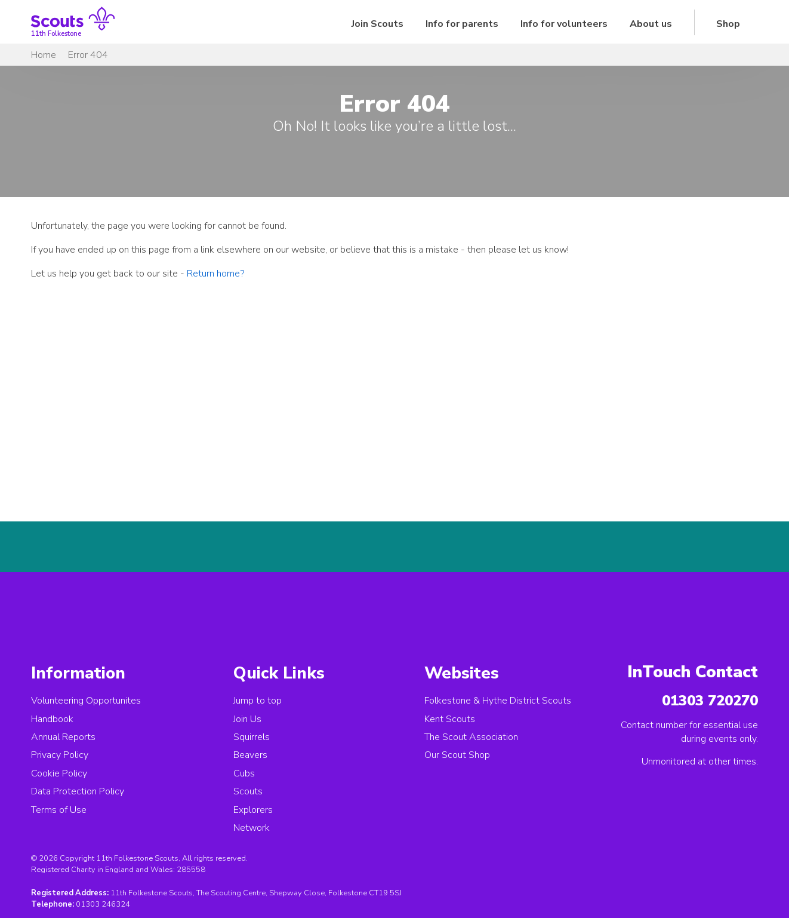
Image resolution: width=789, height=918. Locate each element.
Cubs (244, 773)
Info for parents (462, 23)
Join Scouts (377, 23)
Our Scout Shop (457, 755)
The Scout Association (471, 737)
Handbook (52, 719)
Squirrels (251, 737)
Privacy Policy (59, 755)
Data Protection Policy (77, 791)
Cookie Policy (59, 773)
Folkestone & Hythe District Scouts (497, 700)
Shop (728, 23)
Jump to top (257, 700)
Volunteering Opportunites (86, 700)
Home (43, 55)
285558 (191, 869)
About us (651, 23)
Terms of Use (59, 809)
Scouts (248, 791)
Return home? (215, 273)
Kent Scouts (449, 719)
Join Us (247, 719)
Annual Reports (63, 737)
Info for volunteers (564, 23)
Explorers (253, 809)
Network (251, 827)
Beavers (250, 755)
